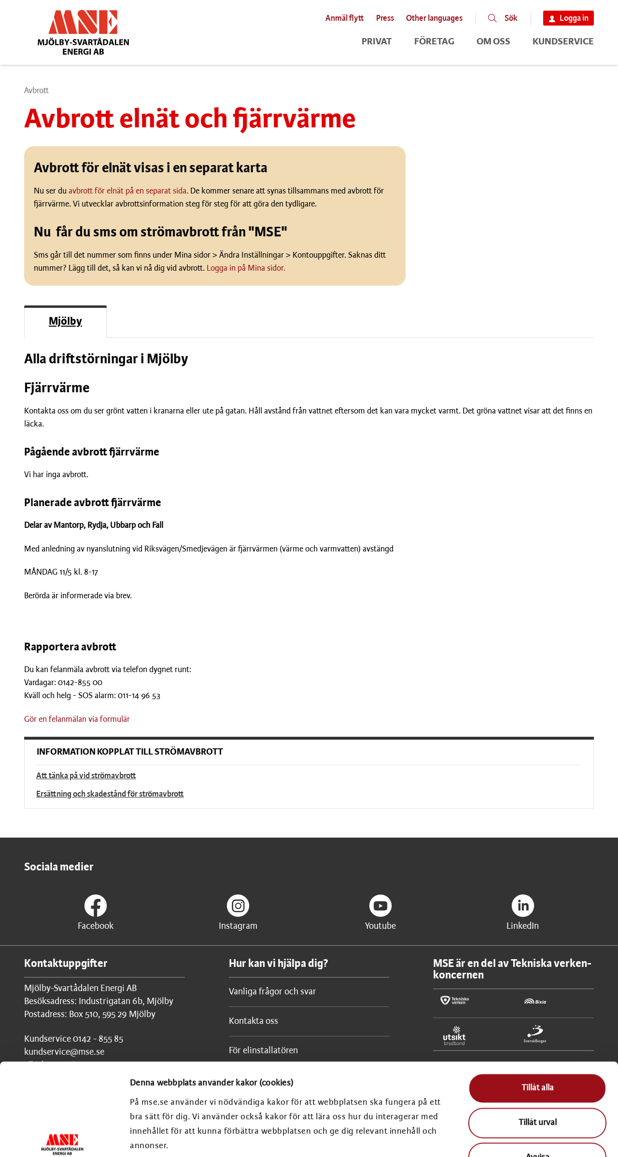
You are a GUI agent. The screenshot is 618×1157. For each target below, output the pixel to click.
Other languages (434, 18)
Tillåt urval (538, 1052)
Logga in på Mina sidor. (246, 268)
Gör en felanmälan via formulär (77, 719)
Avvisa (537, 1087)
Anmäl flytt (344, 18)
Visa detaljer (567, 1136)
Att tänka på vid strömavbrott (86, 775)
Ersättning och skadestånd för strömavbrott (110, 794)
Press (385, 18)
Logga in (574, 18)
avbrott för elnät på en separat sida (127, 191)
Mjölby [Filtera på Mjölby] (65, 322)
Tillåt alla (537, 1018)
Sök (511, 18)
